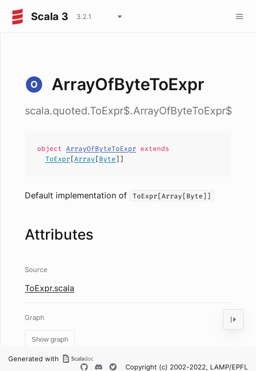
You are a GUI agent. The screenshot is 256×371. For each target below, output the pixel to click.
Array (84, 159)
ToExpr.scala (49, 288)
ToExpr (57, 159)
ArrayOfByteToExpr (101, 148)
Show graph (49, 339)
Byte (107, 159)
